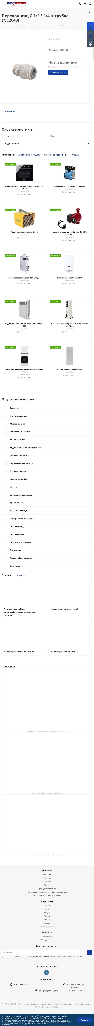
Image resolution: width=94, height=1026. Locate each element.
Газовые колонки (18, 455)
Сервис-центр (47, 940)
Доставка (47, 919)
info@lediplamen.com (48, 990)
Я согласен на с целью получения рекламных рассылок (48, 957)
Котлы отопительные (20, 542)
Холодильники (17, 439)
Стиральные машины (20, 431)
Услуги (47, 912)
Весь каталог (16, 566)
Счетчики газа (17, 534)
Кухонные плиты (18, 416)
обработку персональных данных (38, 957)
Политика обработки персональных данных (47, 892)
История (47, 874)
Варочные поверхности (21, 463)
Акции (47, 909)
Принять (84, 1020)
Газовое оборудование (21, 558)
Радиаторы (15, 550)
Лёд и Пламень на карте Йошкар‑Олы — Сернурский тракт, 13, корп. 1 (47, 731)
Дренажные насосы (19, 502)
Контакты (47, 932)
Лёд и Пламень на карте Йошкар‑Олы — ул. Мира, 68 (47, 793)
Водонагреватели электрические (26, 447)
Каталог (47, 905)
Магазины (47, 936)
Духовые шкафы (18, 471)
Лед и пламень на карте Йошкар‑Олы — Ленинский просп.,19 (47, 854)
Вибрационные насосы (21, 495)
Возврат (47, 923)
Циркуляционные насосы (22, 518)
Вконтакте (46, 972)
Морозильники (17, 424)
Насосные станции (19, 510)
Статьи (47, 885)
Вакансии (47, 878)
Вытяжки (14, 408)
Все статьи (21, 575)
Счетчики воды (17, 526)
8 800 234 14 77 (21, 984)
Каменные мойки (18, 479)
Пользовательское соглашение (47, 895)
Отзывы (47, 881)
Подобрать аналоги (58, 72)
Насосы (13, 487)
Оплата (47, 916)
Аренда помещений (47, 888)
